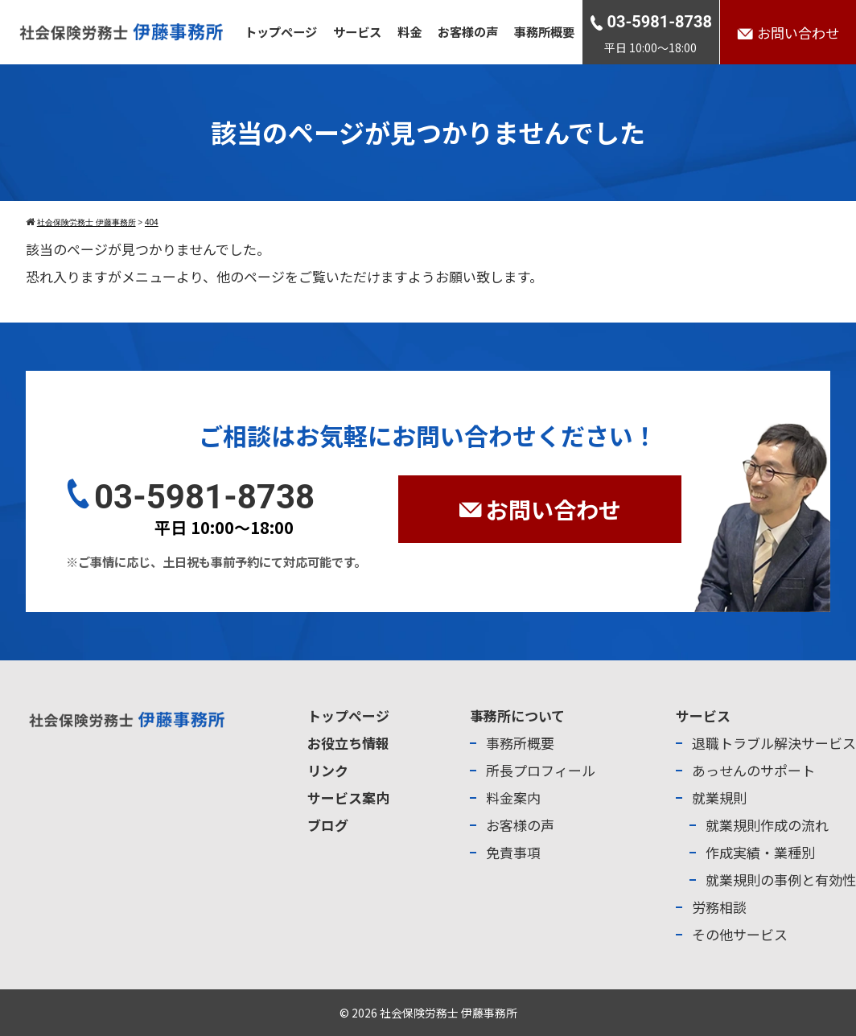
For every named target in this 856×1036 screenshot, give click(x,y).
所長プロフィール (540, 770)
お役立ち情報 (348, 743)
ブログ (327, 825)
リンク (327, 770)
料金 (409, 31)
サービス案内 (348, 797)
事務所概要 (544, 31)
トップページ (281, 31)
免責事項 (513, 852)
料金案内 (513, 797)
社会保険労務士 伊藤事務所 (448, 1013)
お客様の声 (468, 31)
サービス (357, 31)
